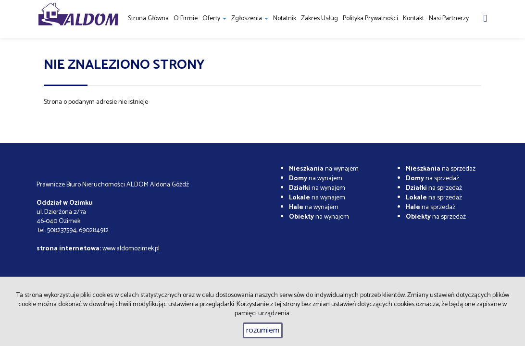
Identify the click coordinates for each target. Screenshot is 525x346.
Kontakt (413, 18)
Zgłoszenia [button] (249, 18)
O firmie (186, 18)
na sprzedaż (440, 168)
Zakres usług (319, 18)
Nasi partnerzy (449, 18)
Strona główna (148, 18)
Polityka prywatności (370, 18)
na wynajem (324, 168)
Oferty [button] (214, 18)
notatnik (284, 18)
